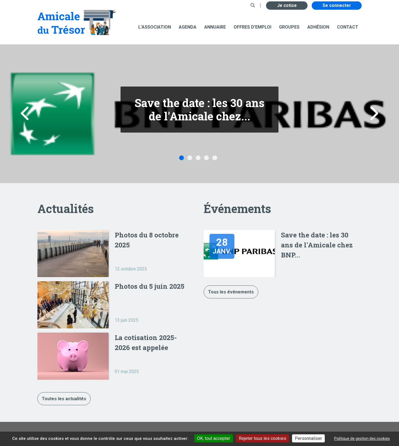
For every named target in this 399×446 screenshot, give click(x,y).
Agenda (187, 27)
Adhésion (318, 27)
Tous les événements (231, 292)
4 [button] (206, 158)
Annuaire (215, 27)
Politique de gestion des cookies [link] (362, 438)
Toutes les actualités (64, 398)
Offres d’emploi (252, 27)
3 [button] (198, 158)
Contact (347, 27)
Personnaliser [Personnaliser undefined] (308, 438)
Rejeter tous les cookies (262, 438)
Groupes (289, 27)
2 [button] (190, 158)
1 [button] (181, 158)
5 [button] (215, 158)
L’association (154, 27)
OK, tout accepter (213, 438)
